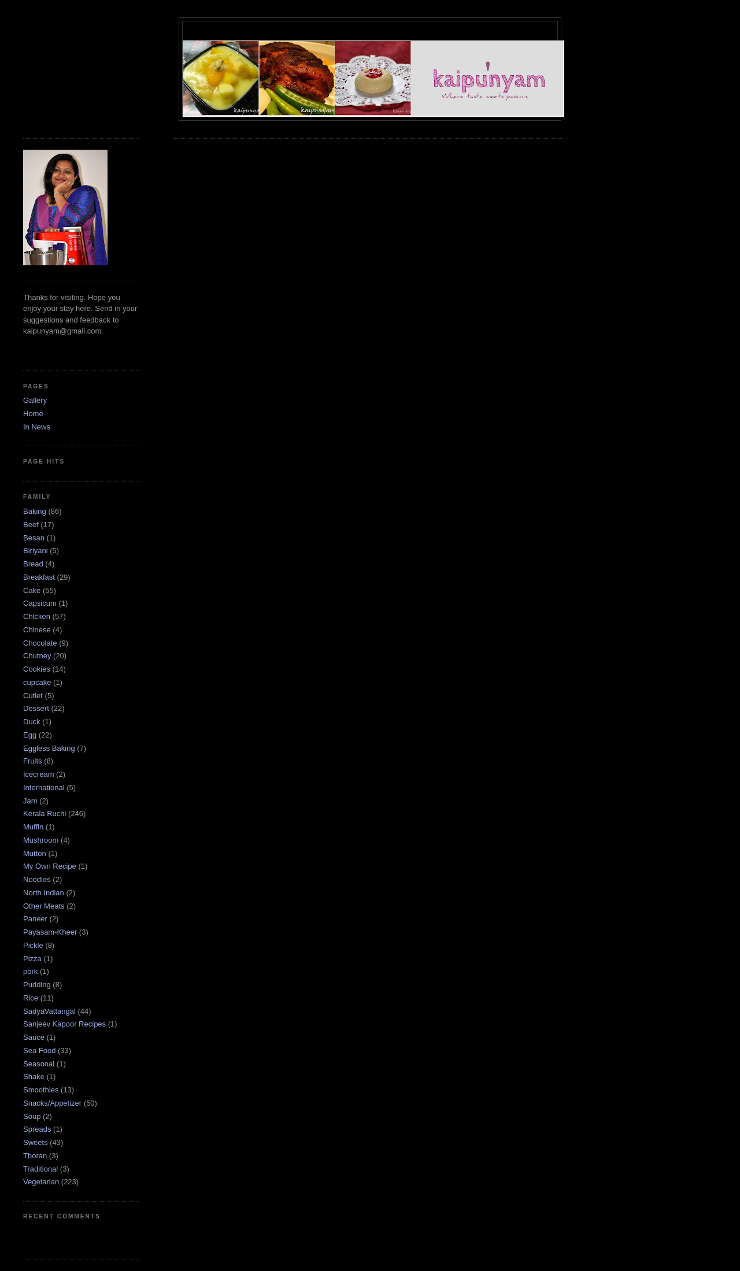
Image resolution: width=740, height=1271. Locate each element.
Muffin (33, 826)
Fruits (32, 761)
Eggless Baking (49, 748)
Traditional (40, 1169)
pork (30, 971)
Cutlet (33, 695)
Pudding (37, 984)
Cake (31, 590)
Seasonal (38, 1063)
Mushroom (40, 840)
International (44, 787)
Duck (31, 721)
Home (33, 413)
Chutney (37, 655)
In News (36, 427)
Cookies (36, 669)
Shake (34, 1076)
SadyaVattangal (49, 1011)
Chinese (37, 629)
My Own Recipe (49, 866)
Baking (34, 511)
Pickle (33, 945)
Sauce (34, 1037)
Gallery (35, 400)
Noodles (37, 879)
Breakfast (39, 577)
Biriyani (35, 550)
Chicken (36, 616)
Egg (29, 735)
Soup (31, 1116)
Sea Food (39, 1050)
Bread (33, 563)
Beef (31, 524)
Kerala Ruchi (44, 813)
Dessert (36, 708)
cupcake (37, 682)
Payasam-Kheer (50, 932)
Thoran (35, 1155)
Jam (30, 800)
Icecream (38, 774)
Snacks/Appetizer (52, 1103)
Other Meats (44, 906)
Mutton (34, 853)
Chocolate (40, 643)
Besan (34, 537)
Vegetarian (41, 1181)
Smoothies (40, 1089)
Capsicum (40, 603)
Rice (30, 998)
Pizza (32, 958)
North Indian (43, 892)
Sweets (35, 1142)
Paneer (35, 918)
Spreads (37, 1129)
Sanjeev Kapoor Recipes (64, 1024)
